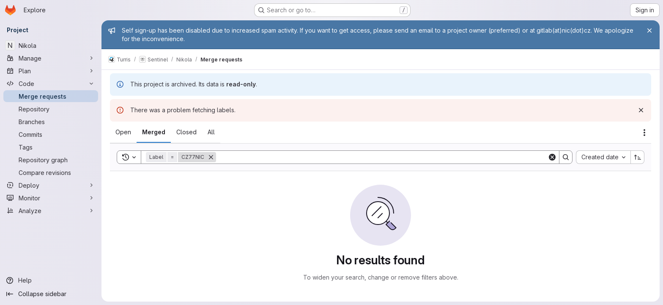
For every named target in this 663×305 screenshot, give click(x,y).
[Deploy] (50, 185)
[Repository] (50, 109)
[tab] (123, 132)
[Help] (50, 280)
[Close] (649, 30)
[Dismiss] (641, 110)
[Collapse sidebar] (50, 294)
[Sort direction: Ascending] (637, 157)
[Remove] (211, 157)
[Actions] (644, 132)
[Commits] (50, 134)
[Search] (382, 157)
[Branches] (50, 122)
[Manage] (50, 58)
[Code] (50, 83)
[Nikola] (50, 45)
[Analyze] (50, 210)
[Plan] (50, 71)
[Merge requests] (50, 96)
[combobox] (603, 157)
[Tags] (50, 147)
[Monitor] (50, 198)
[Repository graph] (50, 160)
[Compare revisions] (50, 172)
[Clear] (552, 157)
